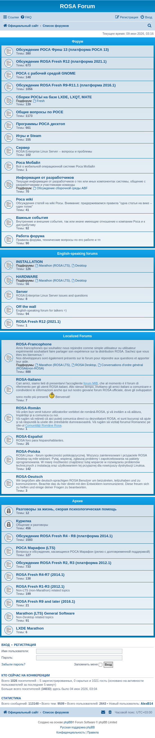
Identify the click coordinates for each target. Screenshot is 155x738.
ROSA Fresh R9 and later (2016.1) (45, 601)
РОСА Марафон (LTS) (35, 548)
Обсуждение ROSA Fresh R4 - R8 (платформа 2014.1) (64, 536)
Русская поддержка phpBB (77, 727)
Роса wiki (24, 199)
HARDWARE (27, 277)
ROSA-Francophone (34, 344)
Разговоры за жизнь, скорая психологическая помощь (66, 509)
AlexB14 (147, 703)
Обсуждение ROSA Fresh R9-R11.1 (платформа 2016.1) (66, 85)
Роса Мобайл (28, 162)
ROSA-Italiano (28, 379)
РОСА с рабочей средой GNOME (46, 73)
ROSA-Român (28, 408)
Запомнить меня (88, 665)
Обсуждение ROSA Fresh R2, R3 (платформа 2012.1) (63, 563)
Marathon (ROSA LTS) (52, 265)
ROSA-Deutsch (29, 476)
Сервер (23, 147)
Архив (77, 501)
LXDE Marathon (30, 628)
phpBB (68, 722)
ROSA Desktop (84, 365)
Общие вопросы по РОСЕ (39, 112)
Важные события (32, 217)
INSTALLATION (29, 262)
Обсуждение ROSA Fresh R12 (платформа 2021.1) (61, 61)
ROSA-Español (29, 436)
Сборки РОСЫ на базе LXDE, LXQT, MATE (54, 97)
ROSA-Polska (28, 451)
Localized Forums (77, 336)
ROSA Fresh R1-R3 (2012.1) (40, 586)
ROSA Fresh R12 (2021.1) (38, 321)
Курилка (23, 521)
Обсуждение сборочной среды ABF (60, 188)
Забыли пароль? (13, 664)
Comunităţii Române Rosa (43, 425)
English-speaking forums (77, 254)
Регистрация (25, 644)
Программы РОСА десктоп (40, 124)
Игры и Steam (28, 136)
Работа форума (30, 236)
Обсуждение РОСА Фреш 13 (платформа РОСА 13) (62, 49)
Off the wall (26, 306)
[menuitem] (26, 17)
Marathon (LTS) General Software (45, 613)
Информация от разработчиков (45, 177)
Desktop (79, 265)
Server (22, 291)
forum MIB (90, 383)
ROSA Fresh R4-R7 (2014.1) (40, 574)
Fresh (39, 101)
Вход (5, 644)
